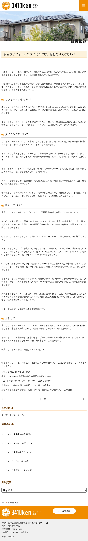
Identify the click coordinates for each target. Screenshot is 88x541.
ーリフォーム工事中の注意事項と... (17, 434)
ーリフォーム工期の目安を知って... (17, 452)
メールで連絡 (64, 511)
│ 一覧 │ (44, 399)
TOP (3, 503)
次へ (85, 399)
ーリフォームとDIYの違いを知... (16, 461)
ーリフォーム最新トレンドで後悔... (17, 470)
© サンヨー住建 (8, 537)
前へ (3, 399)
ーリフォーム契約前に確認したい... (17, 443)
